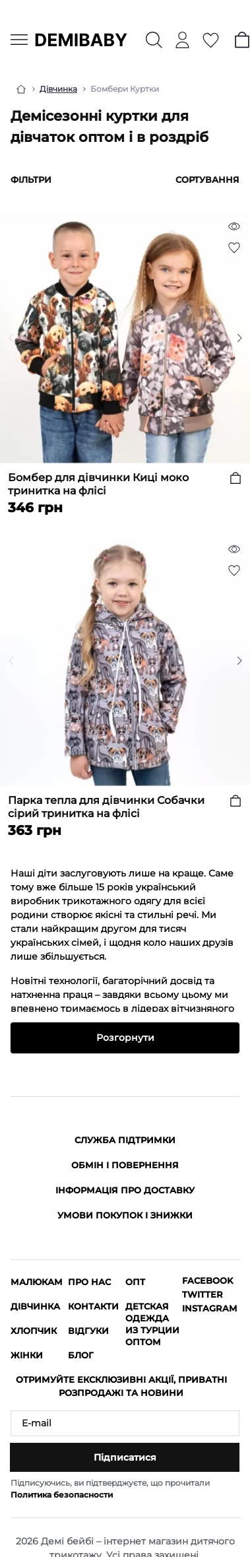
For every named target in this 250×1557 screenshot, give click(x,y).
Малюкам (37, 1281)
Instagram (209, 1308)
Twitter (202, 1294)
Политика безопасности (62, 1495)
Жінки (27, 1355)
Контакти (93, 1306)
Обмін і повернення (125, 1165)
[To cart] (235, 477)
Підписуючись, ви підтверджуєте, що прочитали (110, 1489)
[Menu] (19, 39)
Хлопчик (34, 1330)
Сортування (207, 179)
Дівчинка (58, 89)
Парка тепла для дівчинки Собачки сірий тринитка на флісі (106, 807)
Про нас (89, 1281)
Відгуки (88, 1330)
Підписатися (125, 1457)
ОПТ (135, 1281)
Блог (81, 1355)
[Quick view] (234, 226)
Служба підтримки (125, 1140)
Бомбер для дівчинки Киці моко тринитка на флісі (98, 484)
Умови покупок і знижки (125, 1215)
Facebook (207, 1280)
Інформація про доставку (125, 1190)
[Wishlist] (234, 247)
